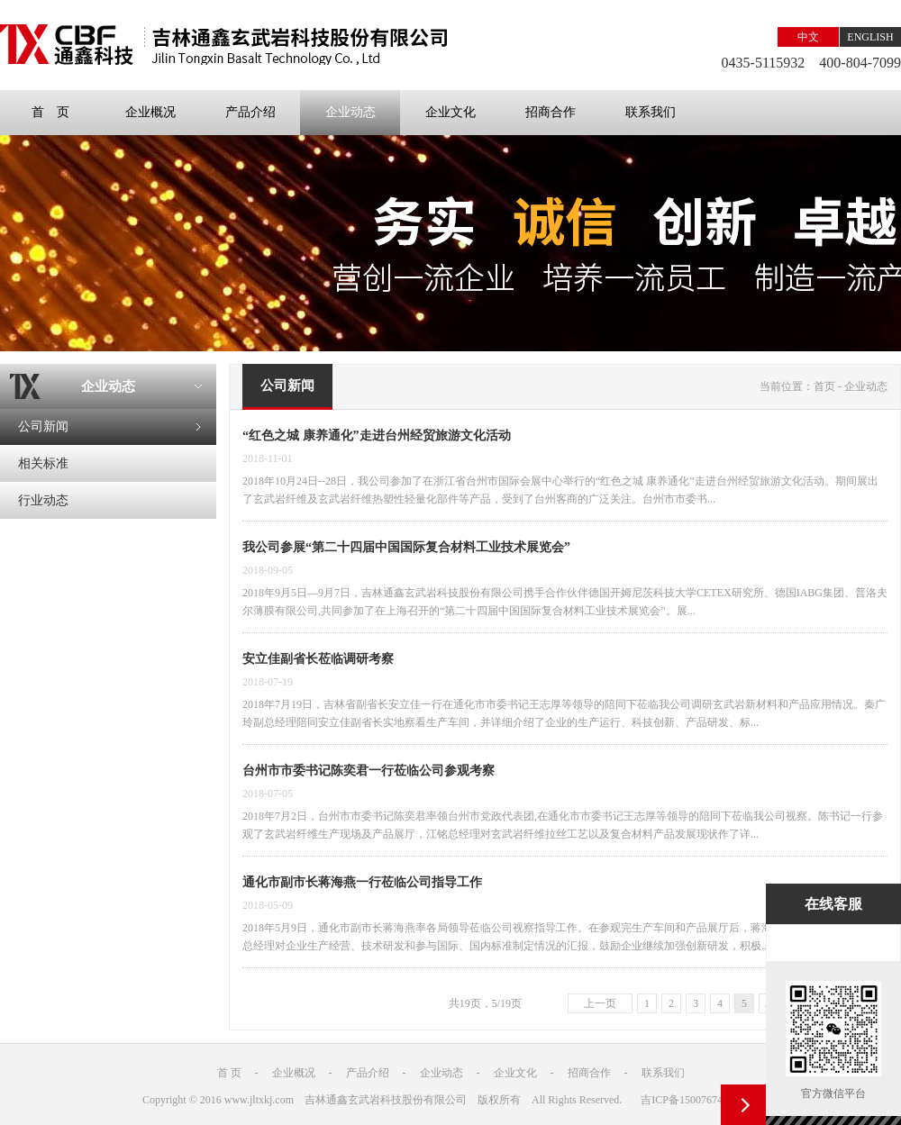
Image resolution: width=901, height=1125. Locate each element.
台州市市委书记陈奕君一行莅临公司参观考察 (368, 770)
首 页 (50, 112)
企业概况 (150, 112)
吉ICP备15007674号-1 (691, 1099)
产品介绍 (250, 112)
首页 (824, 386)
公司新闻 (43, 426)
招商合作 (550, 112)
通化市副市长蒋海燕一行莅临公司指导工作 (362, 882)
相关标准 (43, 463)
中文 (808, 37)
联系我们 (650, 112)
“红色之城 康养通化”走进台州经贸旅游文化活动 (376, 435)
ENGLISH (870, 37)
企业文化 (450, 112)
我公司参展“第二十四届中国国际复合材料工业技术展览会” (406, 547)
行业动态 (43, 500)
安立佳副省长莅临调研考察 (318, 659)
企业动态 (350, 112)
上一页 (600, 1003)
